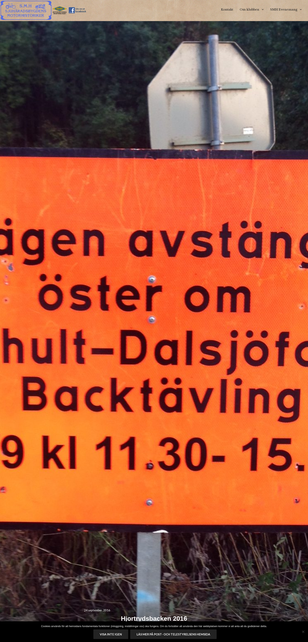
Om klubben (249, 9)
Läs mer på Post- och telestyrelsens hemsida (173, 634)
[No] (303, 632)
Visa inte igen (111, 634)
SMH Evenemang (283, 9)
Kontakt (227, 9)
